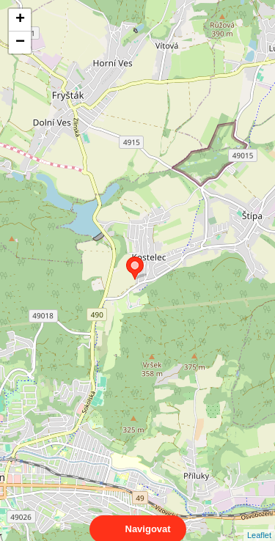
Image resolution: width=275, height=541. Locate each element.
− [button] (20, 43)
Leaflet (259, 522)
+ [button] (20, 20)
